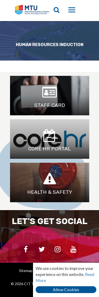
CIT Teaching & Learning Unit (34, 10)
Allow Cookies (66, 289)
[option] (49, 41)
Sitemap (25, 270)
